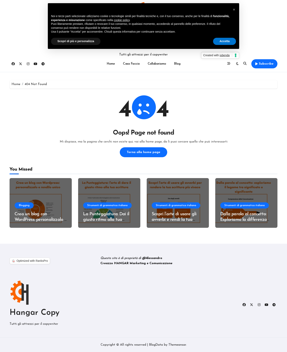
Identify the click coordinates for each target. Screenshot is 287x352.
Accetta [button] (224, 41)
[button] (234, 9)
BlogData (156, 344)
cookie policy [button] (122, 20)
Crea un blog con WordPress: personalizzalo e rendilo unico (41, 220)
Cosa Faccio (131, 63)
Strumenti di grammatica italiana (107, 205)
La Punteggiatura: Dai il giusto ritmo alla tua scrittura (106, 220)
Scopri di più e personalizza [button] (75, 41)
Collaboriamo (157, 63)
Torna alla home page (143, 152)
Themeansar (177, 344)
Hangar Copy (34, 313)
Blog (177, 63)
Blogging (24, 205)
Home (111, 63)
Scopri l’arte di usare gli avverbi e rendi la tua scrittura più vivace (174, 220)
